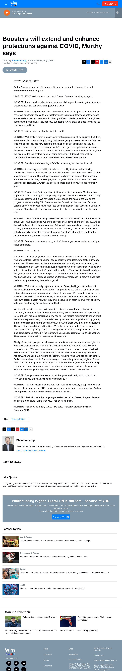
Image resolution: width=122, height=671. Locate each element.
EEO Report (98, 655)
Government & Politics (29, 553)
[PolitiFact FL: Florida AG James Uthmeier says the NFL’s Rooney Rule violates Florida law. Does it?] (11, 573)
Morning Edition (19, 419)
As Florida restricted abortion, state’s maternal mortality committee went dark (54, 557)
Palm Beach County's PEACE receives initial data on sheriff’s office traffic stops (55, 541)
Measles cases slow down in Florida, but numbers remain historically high (52, 589)
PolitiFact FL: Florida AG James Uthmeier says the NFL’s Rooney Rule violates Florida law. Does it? (64, 573)
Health (22, 585)
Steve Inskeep (19, 60)
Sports (23, 569)
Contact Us (48, 655)
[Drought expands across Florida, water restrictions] (68, 621)
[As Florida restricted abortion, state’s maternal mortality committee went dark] (11, 557)
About (46, 649)
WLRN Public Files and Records (103, 649)
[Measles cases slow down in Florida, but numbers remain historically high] (11, 589)
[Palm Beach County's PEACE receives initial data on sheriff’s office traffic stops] (11, 541)
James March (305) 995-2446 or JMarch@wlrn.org (104, 666)
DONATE (111, 4)
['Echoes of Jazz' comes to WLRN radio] (13, 621)
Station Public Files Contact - (105, 660)
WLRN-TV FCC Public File (79, 664)
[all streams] (118, 13)
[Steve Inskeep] (8, 443)
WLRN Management (102, 670)
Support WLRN (61, 516)
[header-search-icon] (98, 4)
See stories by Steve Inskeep (31, 450)
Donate (46, 660)
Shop (71, 649)
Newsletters (73, 655)
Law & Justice (26, 537)
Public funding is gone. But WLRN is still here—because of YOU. (61, 501)
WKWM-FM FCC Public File (79, 668)
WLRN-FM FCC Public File (79, 666)
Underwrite (48, 666)
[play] (7, 12)
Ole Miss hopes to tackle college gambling (79, 630)
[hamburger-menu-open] (6, 3)
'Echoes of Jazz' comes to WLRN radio (40, 617)
